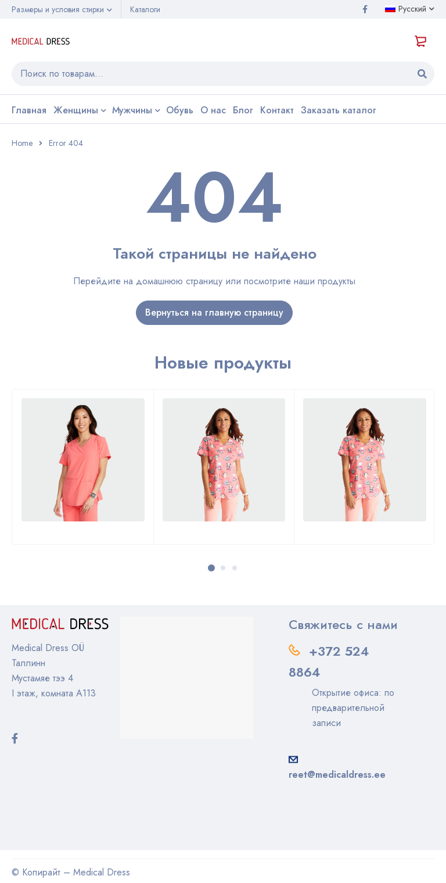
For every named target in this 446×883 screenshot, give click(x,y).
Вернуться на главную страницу (214, 312)
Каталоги (145, 9)
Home (22, 143)
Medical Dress (101, 872)
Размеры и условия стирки (58, 9)
